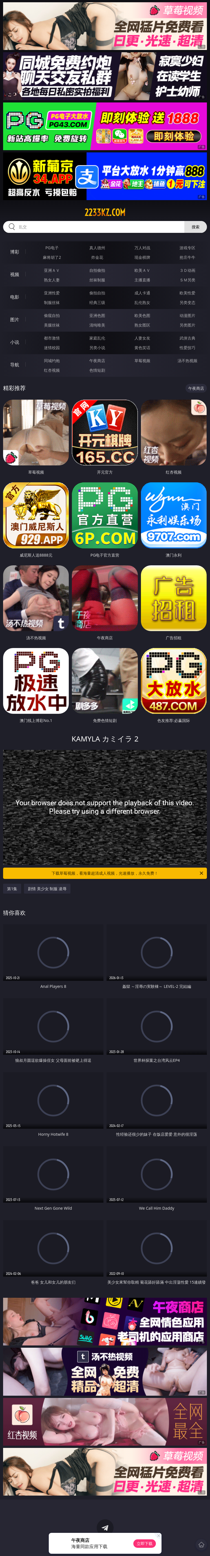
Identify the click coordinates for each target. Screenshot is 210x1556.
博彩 (14, 252)
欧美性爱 (187, 293)
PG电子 (52, 247)
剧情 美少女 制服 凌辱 (47, 888)
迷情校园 (52, 347)
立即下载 (144, 1543)
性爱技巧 (187, 347)
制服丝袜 (52, 302)
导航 (14, 365)
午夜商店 (97, 360)
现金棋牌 (142, 257)
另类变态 (187, 302)
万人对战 (142, 247)
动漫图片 (187, 315)
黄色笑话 (142, 347)
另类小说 (97, 347)
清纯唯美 (97, 325)
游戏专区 (187, 247)
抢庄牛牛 (187, 257)
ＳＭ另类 (187, 280)
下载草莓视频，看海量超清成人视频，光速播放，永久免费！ (128, 873)
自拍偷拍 (97, 270)
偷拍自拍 (97, 293)
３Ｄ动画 (187, 270)
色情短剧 (97, 370)
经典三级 (97, 302)
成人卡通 (142, 293)
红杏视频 (52, 370)
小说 (14, 342)
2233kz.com (105, 212)
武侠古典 (187, 338)
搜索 (196, 226)
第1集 (12, 888)
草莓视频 (142, 360)
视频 (14, 274)
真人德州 (97, 247)
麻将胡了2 (52, 257)
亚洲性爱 (52, 293)
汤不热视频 (187, 360)
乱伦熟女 (142, 302)
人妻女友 (142, 338)
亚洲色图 (97, 315)
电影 (14, 297)
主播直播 (142, 280)
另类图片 (187, 325)
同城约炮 (52, 360)
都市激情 (52, 338)
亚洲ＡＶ (52, 270)
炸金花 (97, 257)
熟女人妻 (52, 280)
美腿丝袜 (52, 325)
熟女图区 (142, 325)
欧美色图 (142, 315)
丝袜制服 (97, 280)
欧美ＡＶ (142, 270)
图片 (14, 319)
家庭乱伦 (97, 338)
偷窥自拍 (52, 315)
